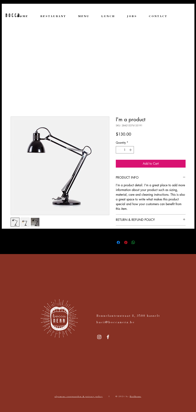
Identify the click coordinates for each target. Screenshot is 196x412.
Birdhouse (135, 397)
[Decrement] (118, 149)
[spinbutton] (124, 149)
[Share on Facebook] (118, 242)
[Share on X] (140, 242)
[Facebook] (108, 337)
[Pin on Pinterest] (125, 242)
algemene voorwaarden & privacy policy (79, 397)
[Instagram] (99, 337)
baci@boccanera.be (116, 322)
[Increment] (130, 149)
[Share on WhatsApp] (133, 242)
